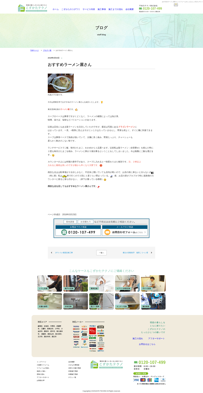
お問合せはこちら (147, 348)
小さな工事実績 (73, 366)
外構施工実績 (73, 375)
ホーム (54, 9)
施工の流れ (138, 339)
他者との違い (41, 372)
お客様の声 (41, 381)
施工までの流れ (113, 9)
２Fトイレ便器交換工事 (64, 253)
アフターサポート (156, 339)
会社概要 (126, 9)
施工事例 (99, 9)
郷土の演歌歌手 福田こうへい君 (135, 253)
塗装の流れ (41, 375)
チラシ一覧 (72, 378)
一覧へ (101, 253)
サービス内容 (86, 9)
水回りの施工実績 (74, 369)
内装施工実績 (73, 372)
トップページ (41, 363)
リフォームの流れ (43, 369)
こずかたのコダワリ (69, 9)
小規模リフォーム (43, 366)
